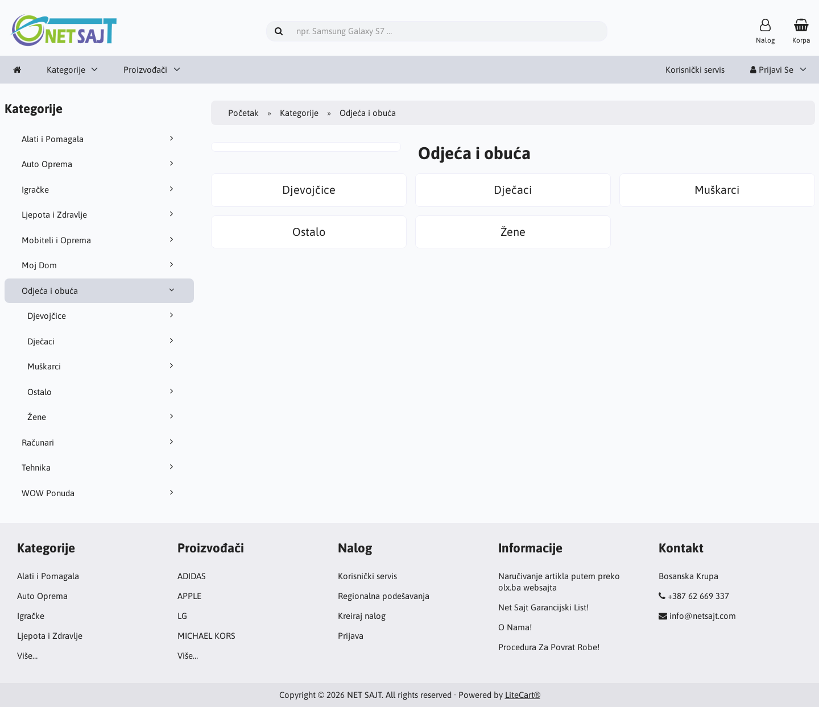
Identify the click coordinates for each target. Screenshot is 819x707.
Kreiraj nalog (362, 616)
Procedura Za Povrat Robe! (548, 647)
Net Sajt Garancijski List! (543, 607)
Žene (102, 416)
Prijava (350, 636)
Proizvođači (145, 69)
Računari (99, 442)
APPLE (189, 596)
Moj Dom (99, 265)
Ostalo (102, 391)
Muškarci (102, 366)
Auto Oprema (99, 164)
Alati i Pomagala (99, 139)
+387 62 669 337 (698, 596)
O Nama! (515, 627)
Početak (243, 113)
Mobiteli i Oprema (99, 240)
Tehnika (99, 467)
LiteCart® (522, 695)
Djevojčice (102, 315)
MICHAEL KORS (206, 636)
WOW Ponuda (99, 493)
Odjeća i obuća (99, 290)
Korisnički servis (695, 69)
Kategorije (66, 69)
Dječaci (102, 341)
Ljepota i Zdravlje (99, 214)
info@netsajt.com (702, 616)
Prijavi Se (771, 69)
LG (182, 616)
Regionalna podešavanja (383, 596)
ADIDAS (191, 576)
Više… (27, 655)
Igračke (99, 189)
